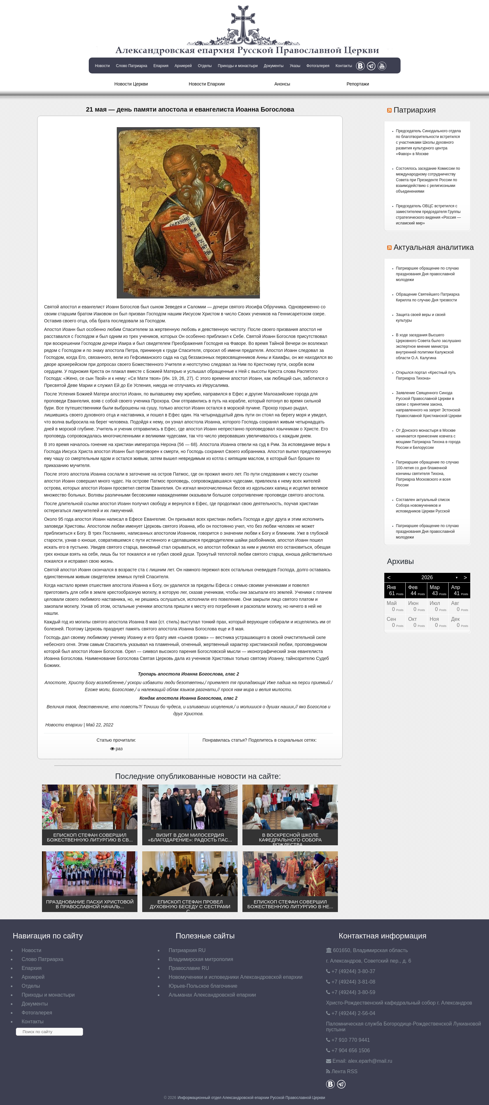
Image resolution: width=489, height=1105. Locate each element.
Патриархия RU (187, 950)
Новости (102, 66)
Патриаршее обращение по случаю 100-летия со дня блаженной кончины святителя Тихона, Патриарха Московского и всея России (427, 473)
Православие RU (189, 968)
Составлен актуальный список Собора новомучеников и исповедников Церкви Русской (423, 505)
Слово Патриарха (131, 66)
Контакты (344, 66)
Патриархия (415, 110)
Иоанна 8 (138, 621)
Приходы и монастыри (238, 66)
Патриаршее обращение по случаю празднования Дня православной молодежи (427, 274)
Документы (273, 66)
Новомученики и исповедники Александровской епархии (235, 977)
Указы (295, 66)
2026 (427, 577)
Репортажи (357, 83)
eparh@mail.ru (370, 1061)
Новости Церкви (131, 83)
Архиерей (183, 66)
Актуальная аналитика (434, 247)
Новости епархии (63, 724)
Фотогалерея (317, 66)
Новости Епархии (207, 83)
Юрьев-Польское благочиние (203, 986)
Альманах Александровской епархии (212, 995)
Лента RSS (345, 1071)
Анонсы (282, 83)
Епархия (160, 66)
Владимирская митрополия (201, 959)
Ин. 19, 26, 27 (178, 378)
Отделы (205, 66)
